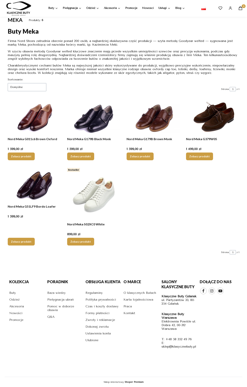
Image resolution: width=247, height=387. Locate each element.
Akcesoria (16, 306)
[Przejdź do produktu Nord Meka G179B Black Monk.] (93, 117)
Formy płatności (97, 313)
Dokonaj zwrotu (97, 326)
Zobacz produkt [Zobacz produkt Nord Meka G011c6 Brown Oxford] (21, 156)
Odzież (14, 299)
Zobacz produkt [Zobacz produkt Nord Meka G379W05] (199, 156)
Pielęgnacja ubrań (60, 299)
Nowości (15, 313)
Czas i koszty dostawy (101, 306)
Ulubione (91, 340)
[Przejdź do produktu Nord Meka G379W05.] (212, 117)
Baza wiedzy (56, 293)
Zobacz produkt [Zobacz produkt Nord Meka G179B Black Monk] (80, 156)
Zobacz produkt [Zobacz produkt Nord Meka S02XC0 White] (80, 241)
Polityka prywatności (100, 299)
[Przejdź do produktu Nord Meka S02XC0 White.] (93, 193)
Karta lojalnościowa (138, 299)
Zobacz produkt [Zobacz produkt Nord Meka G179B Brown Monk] (140, 156)
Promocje (16, 320)
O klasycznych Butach (140, 293)
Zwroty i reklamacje (100, 320)
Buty (12, 293)
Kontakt (129, 313)
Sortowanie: (15, 79)
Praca (128, 306)
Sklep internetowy (124, 382)
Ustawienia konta (98, 333)
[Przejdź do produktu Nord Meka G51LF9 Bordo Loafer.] (34, 184)
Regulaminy (94, 293)
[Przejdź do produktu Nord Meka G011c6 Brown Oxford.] (34, 117)
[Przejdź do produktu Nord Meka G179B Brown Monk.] (153, 117)
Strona (225, 89)
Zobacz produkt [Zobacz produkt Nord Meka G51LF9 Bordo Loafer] (21, 241)
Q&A (51, 317)
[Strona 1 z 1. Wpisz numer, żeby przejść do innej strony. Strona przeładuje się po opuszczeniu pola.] (233, 89)
